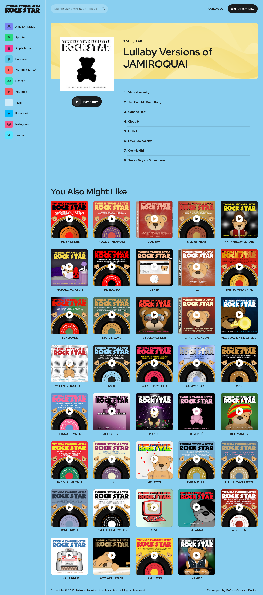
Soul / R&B (133, 41)
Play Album (85, 101)
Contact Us (215, 8)
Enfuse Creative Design (241, 590)
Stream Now (242, 8)
